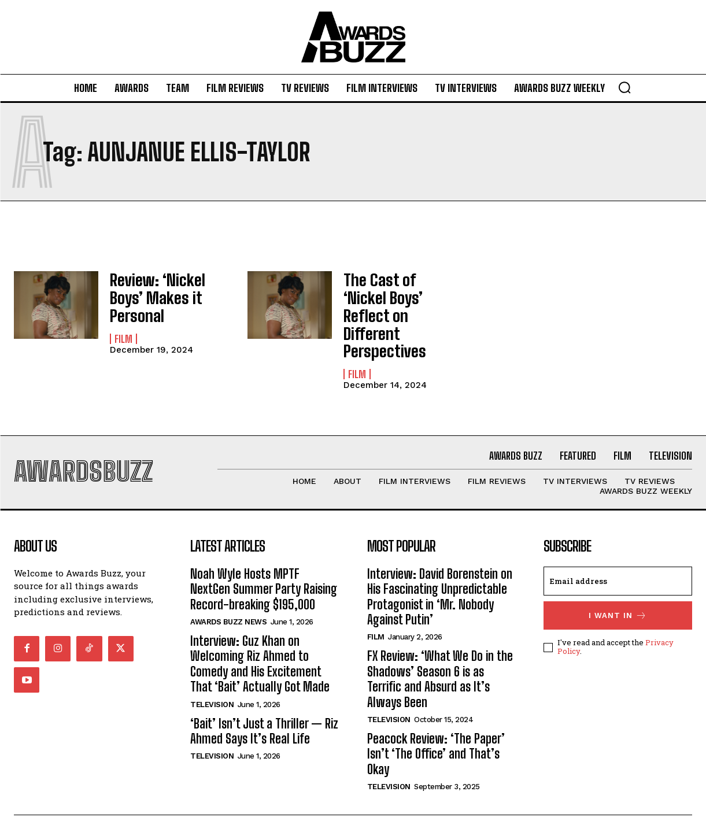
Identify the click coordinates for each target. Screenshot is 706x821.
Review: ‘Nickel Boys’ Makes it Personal (166, 290)
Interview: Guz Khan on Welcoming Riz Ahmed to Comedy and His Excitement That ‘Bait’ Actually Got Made (260, 636)
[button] (624, 87)
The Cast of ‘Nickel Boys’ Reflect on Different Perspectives (394, 301)
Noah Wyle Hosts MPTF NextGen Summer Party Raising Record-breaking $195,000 (263, 561)
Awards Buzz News (228, 594)
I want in (618, 587)
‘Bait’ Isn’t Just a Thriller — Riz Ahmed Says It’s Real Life (264, 702)
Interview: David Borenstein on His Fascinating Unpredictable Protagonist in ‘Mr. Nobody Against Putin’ (439, 568)
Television (212, 676)
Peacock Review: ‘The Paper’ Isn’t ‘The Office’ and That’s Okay (436, 726)
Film (123, 320)
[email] (618, 552)
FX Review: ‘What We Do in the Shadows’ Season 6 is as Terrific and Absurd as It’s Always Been (440, 651)
